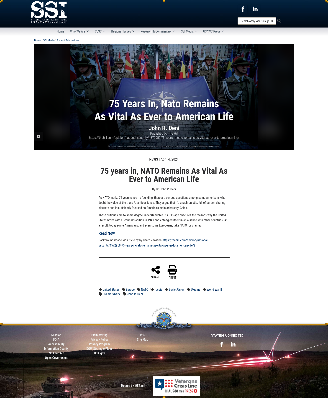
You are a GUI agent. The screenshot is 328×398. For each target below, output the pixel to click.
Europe (130, 289)
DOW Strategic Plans (99, 348)
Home (60, 31)
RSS (142, 335)
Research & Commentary (158, 31)
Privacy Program (99, 344)
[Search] (257, 21)
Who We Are (79, 31)
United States (111, 289)
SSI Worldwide (112, 294)
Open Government (56, 358)
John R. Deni (135, 294)
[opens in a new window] (242, 9)
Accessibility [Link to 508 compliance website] (56, 344)
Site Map (142, 339)
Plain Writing (99, 335)
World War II (214, 289)
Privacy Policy (99, 339)
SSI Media (189, 31)
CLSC (100, 31)
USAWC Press (213, 31)
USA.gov (99, 353)
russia (158, 289)
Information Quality (56, 348)
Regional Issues (123, 31)
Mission (56, 335)
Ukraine (195, 289)
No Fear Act (56, 353)
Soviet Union (176, 289)
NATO (144, 289)
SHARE (155, 272)
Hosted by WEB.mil (133, 386)
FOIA (56, 339)
